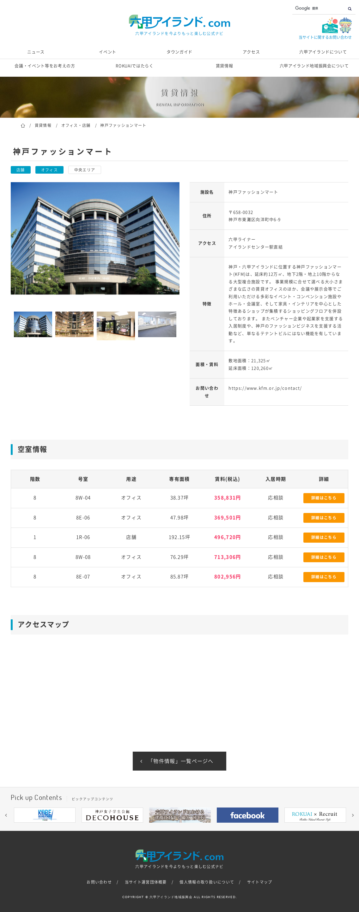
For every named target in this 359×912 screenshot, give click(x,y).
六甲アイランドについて (323, 52)
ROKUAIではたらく (134, 66)
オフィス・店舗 (76, 125)
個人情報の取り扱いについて (207, 882)
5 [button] (179, 827)
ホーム (23, 125)
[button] (6, 815)
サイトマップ (259, 882)
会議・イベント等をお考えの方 (45, 66)
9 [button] (217, 827)
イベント (107, 52)
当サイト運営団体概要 (146, 882)
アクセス (251, 52)
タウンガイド (179, 52)
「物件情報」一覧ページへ (181, 761)
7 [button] (198, 827)
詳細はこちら (324, 498)
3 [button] (160, 827)
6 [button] (189, 827)
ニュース (36, 52)
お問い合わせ (99, 882)
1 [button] (141, 827)
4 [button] (170, 827)
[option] (95, 238)
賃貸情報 (224, 66)
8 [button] (208, 827)
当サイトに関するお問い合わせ (325, 37)
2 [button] (151, 827)
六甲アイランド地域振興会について (314, 66)
